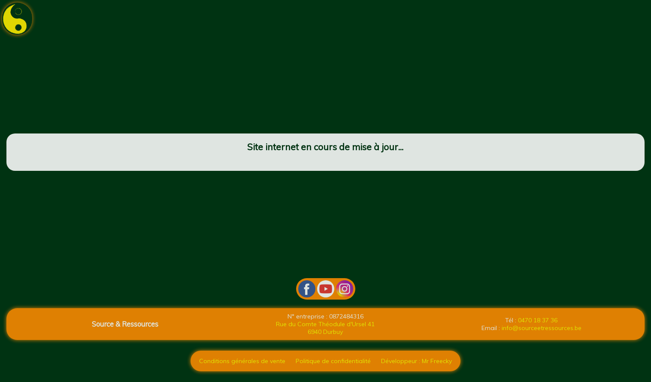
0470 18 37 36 (537, 320)
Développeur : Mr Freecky (416, 361)
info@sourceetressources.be (541, 328)
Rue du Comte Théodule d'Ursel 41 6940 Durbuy (325, 328)
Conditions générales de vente (242, 361)
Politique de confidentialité (333, 361)
